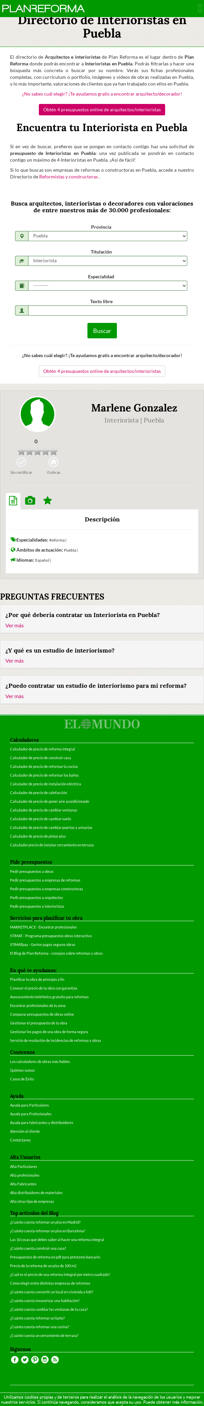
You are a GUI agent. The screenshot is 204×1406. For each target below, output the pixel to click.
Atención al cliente (25, 1131)
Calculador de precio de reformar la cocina (44, 766)
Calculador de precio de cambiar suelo (40, 819)
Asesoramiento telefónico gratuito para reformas (49, 997)
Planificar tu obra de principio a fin (37, 979)
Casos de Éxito (22, 1079)
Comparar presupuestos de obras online (42, 1014)
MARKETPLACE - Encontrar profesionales (43, 927)
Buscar (102, 330)
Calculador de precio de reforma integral (42, 749)
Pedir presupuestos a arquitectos (36, 897)
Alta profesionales (25, 1175)
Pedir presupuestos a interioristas (37, 906)
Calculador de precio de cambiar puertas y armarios (51, 827)
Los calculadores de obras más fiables (40, 1061)
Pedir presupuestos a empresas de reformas (45, 880)
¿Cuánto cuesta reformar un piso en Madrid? (45, 1222)
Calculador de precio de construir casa (40, 757)
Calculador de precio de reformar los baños (44, 775)
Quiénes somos (22, 1070)
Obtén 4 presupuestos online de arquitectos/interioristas (102, 109)
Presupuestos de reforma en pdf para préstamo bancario (55, 1257)
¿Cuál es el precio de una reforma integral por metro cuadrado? (60, 1274)
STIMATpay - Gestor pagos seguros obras (42, 944)
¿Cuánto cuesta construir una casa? (38, 1248)
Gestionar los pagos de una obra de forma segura (49, 1031)
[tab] (13, 501)
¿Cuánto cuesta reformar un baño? (37, 1318)
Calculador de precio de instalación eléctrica (45, 784)
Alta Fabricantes (23, 1184)
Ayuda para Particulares (29, 1105)
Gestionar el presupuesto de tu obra (38, 1023)
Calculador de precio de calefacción (38, 792)
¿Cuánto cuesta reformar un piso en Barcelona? (47, 1231)
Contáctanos (20, 1140)
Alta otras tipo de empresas (32, 1201)
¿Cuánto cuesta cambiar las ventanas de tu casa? (49, 1309)
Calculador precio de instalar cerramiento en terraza (52, 845)
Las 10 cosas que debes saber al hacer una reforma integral (57, 1239)
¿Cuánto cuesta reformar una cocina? (39, 1327)
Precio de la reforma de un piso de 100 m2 (43, 1265)
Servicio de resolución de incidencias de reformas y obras (55, 1040)
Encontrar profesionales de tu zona (38, 1005)
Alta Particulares (23, 1166)
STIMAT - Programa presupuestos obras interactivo (51, 936)
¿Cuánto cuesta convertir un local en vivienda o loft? (51, 1292)
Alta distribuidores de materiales (36, 1192)
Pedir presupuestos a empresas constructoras (46, 889)
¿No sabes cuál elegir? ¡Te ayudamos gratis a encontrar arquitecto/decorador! (102, 94)
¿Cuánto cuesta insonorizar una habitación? (44, 1300)
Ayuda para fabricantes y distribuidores (41, 1122)
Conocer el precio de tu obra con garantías (43, 988)
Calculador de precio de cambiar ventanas (43, 810)
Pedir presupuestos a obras (32, 871)
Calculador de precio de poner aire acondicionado (49, 801)
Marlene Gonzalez (134, 407)
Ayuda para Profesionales (31, 1114)
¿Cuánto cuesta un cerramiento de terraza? (44, 1335)
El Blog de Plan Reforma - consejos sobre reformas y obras (56, 953)
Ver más (14, 625)
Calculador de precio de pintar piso (38, 836)
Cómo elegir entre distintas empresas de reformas (50, 1283)
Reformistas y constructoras (69, 176)
